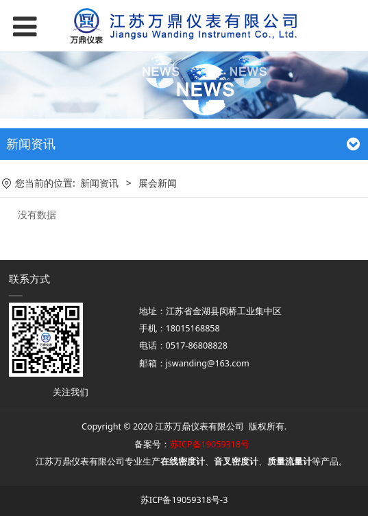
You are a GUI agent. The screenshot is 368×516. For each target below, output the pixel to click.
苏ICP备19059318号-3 (184, 500)
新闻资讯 (99, 182)
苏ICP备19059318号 (209, 444)
